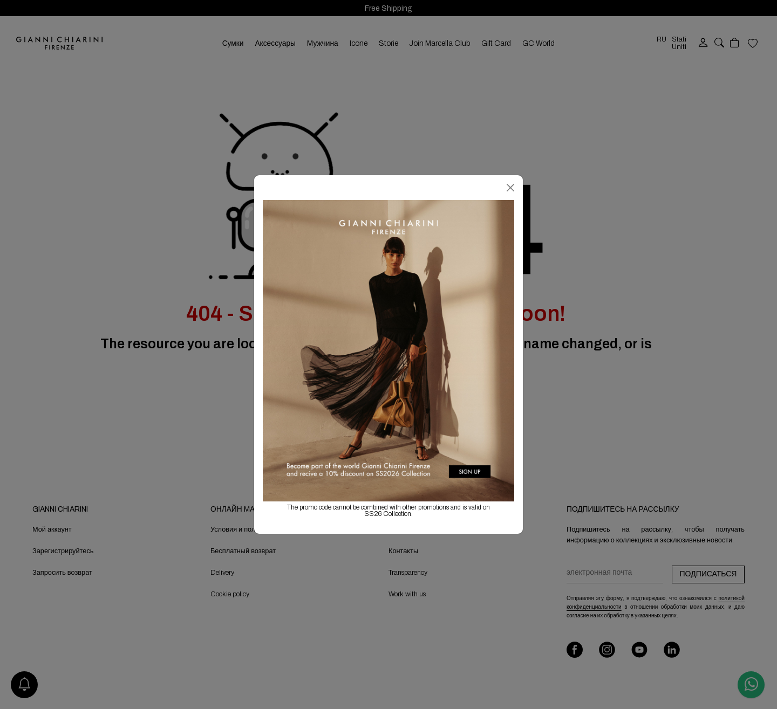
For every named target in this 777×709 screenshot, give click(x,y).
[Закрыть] (510, 188)
